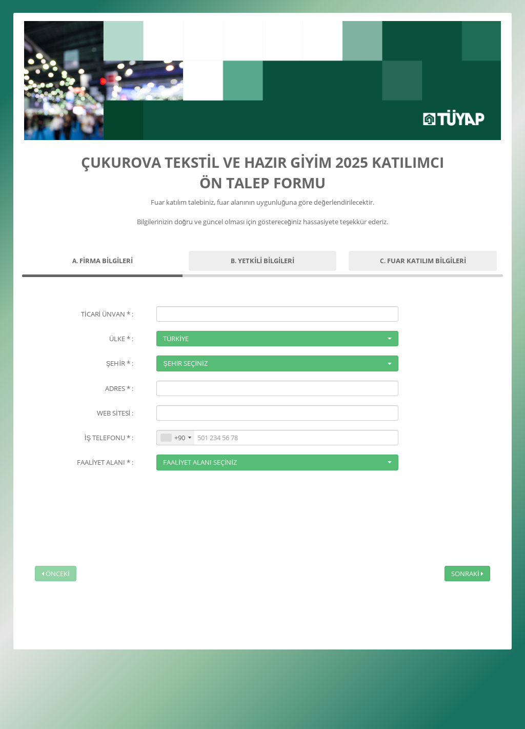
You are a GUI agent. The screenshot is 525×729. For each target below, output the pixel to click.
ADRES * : (119, 388)
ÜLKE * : (121, 338)
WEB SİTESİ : (115, 413)
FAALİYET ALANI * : (105, 462)
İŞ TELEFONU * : (109, 437)
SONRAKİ (467, 573)
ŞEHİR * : (119, 363)
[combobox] (175, 437)
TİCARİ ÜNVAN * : (107, 314)
